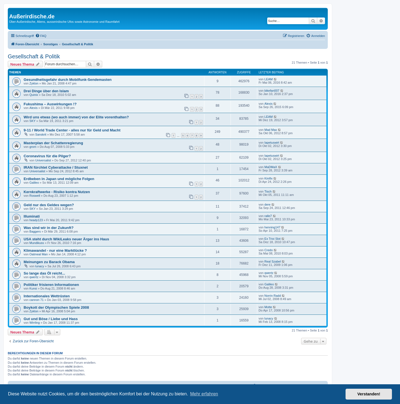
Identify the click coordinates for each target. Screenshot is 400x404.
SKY (32, 121)
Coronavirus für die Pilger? (47, 156)
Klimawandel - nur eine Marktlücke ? (55, 250)
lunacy (39, 266)
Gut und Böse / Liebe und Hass (51, 319)
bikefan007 (271, 90)
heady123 (36, 220)
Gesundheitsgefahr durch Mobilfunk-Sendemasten (68, 80)
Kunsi (33, 288)
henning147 (272, 227)
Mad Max (270, 129)
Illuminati (32, 216)
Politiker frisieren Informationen (51, 285)
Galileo (34, 182)
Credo (268, 250)
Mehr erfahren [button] (204, 393)
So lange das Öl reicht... (44, 273)
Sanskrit (40, 134)
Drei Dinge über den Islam (46, 91)
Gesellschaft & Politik (34, 56)
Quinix (33, 94)
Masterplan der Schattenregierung (53, 143)
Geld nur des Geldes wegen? (49, 205)
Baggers (35, 231)
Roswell (34, 195)
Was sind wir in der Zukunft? (49, 228)
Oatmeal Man (38, 254)
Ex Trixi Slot (272, 238)
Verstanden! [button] (369, 394)
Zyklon (33, 83)
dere (267, 204)
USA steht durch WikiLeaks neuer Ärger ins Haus (66, 239)
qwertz (33, 277)
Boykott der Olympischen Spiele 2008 (56, 307)
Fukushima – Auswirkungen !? (50, 104)
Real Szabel (272, 261)
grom (32, 146)
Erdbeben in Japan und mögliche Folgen (59, 179)
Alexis (33, 107)
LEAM (268, 79)
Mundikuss (36, 243)
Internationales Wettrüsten (47, 296)
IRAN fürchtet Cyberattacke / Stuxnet (56, 167)
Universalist (43, 160)
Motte (268, 307)
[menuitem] (40, 36)
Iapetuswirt (271, 142)
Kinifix (268, 178)
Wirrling (34, 322)
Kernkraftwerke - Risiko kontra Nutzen (57, 192)
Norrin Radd (272, 295)
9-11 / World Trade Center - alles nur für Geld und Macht (72, 130)
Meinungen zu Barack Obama (49, 262)
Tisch (268, 191)
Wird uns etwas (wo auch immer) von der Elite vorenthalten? (76, 117)
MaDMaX (270, 167)
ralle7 (268, 216)
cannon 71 (36, 299)
